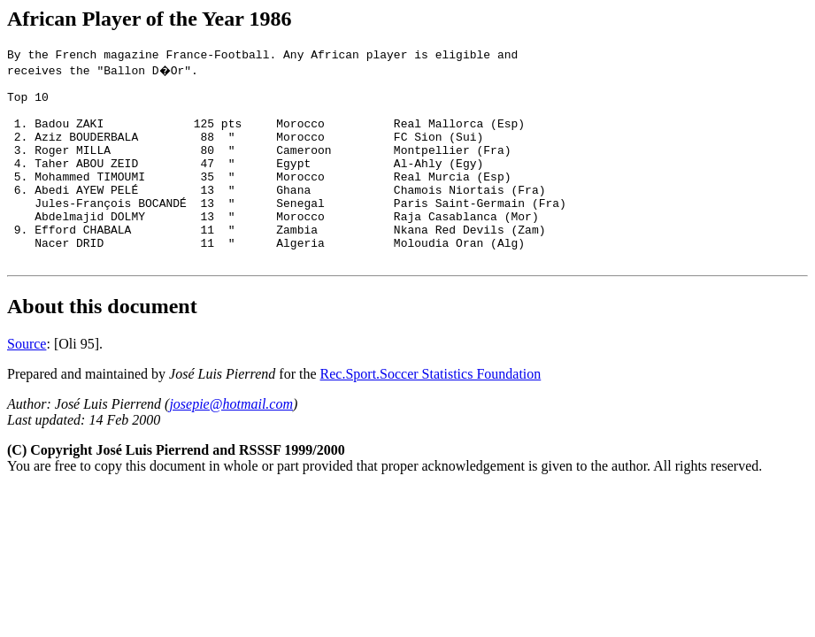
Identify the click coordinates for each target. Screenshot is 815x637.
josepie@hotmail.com (231, 443)
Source (26, 383)
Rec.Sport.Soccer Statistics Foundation (431, 413)
